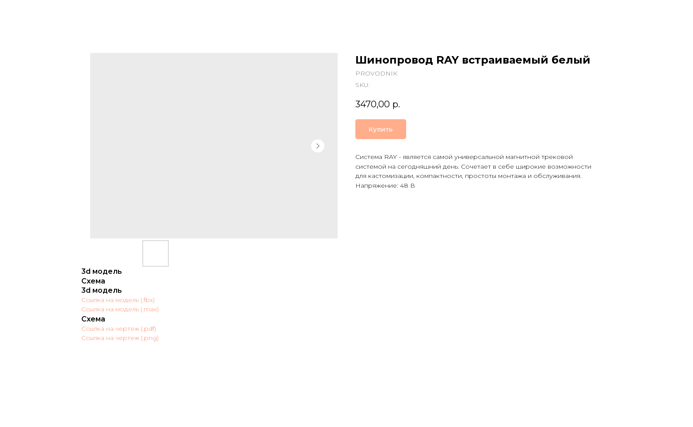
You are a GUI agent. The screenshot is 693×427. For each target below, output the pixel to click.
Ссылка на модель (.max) (120, 309)
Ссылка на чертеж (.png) (120, 338)
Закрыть (29, 13)
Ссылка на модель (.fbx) (118, 300)
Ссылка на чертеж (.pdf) (118, 329)
